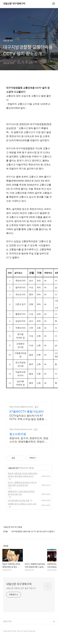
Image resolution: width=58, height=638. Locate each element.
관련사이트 (7, 621)
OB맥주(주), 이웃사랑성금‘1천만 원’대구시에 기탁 (21, 492)
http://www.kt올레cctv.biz (21, 406)
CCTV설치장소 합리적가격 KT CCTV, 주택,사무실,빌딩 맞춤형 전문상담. (28, 417)
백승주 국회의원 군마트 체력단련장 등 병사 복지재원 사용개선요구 (22, 474)
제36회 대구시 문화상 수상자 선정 (22, 504)
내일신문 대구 (13, 468)
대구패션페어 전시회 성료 (18, 500)
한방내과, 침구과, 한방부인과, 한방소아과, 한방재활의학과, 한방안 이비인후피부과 (28, 440)
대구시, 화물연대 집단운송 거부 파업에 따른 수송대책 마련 (22, 483)
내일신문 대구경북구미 (14, 3)
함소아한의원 (17, 434)
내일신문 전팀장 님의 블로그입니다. (21, 588)
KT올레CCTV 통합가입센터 (26, 411)
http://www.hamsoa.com (20, 429)
